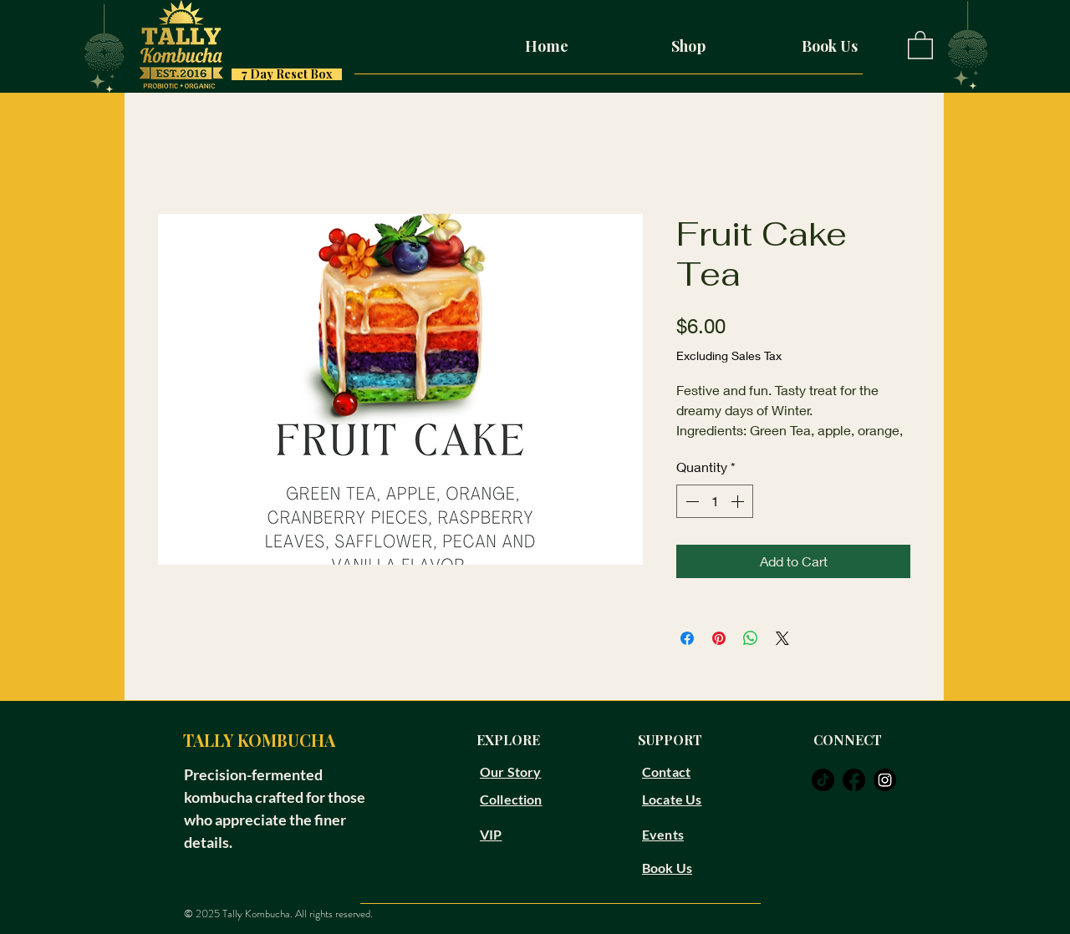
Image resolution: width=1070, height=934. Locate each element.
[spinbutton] (714, 501)
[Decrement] (690, 501)
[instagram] (885, 780)
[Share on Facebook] (687, 638)
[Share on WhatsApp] (751, 638)
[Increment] (739, 501)
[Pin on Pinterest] (719, 638)
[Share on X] (782, 638)
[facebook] (854, 780)
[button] (920, 44)
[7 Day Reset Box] (287, 74)
